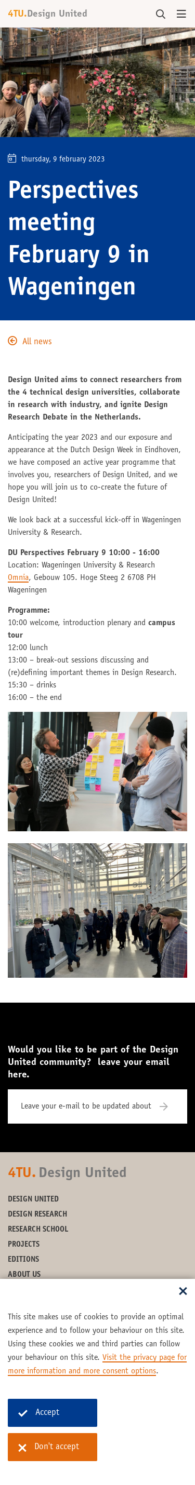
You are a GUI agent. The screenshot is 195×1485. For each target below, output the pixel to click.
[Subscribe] (170, 1106)
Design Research (37, 1215)
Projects (24, 1245)
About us (24, 1275)
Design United (33, 1200)
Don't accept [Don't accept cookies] (48, 1447)
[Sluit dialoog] (183, 1292)
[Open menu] (181, 14)
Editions (23, 1260)
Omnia (18, 578)
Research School (38, 1230)
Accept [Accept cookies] (38, 1413)
